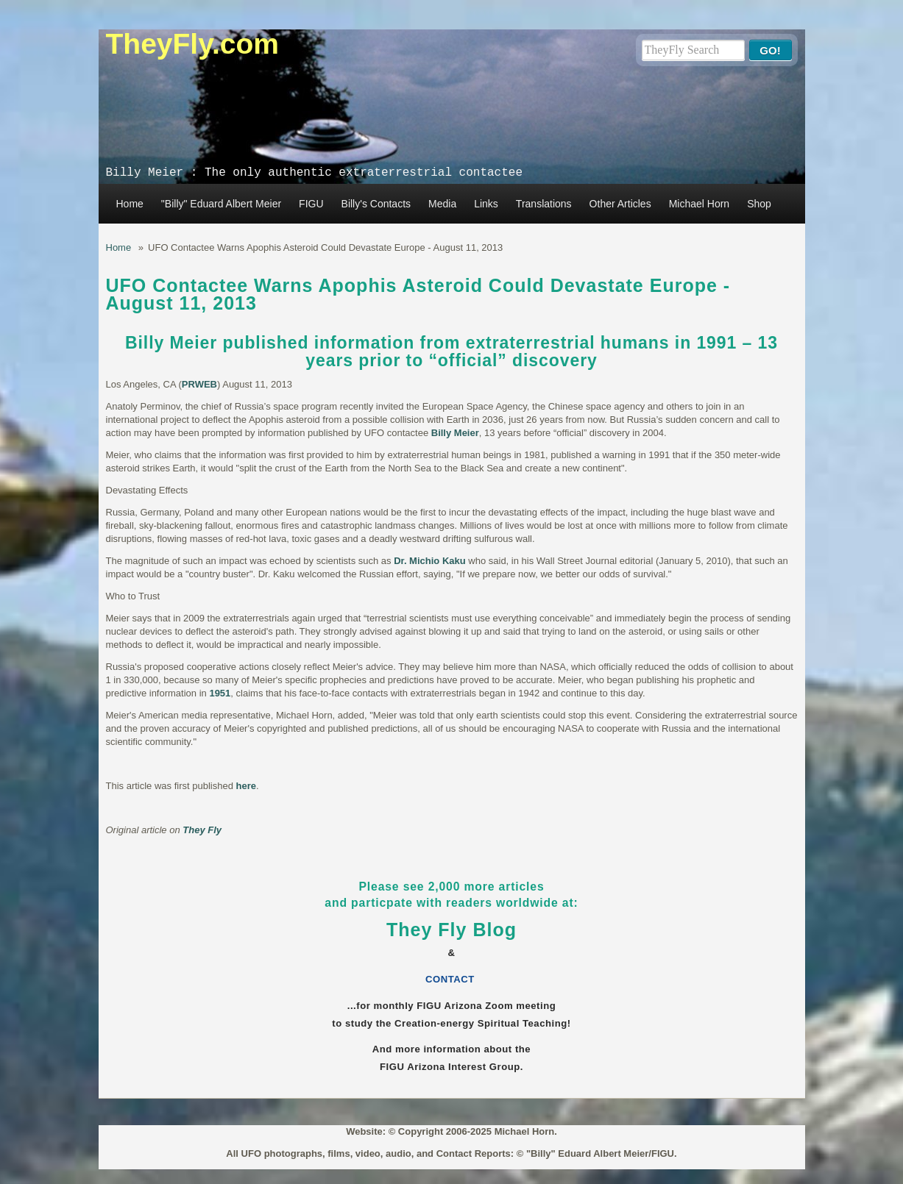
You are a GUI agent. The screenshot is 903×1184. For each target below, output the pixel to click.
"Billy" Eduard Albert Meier (221, 204)
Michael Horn (699, 204)
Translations (544, 204)
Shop (759, 204)
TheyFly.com (193, 44)
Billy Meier (455, 432)
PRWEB (199, 384)
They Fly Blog (451, 929)
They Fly (202, 829)
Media (442, 204)
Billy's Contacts (376, 204)
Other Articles (620, 204)
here (246, 785)
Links (486, 204)
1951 (219, 693)
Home (130, 204)
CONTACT (451, 979)
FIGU (311, 204)
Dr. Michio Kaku (430, 560)
